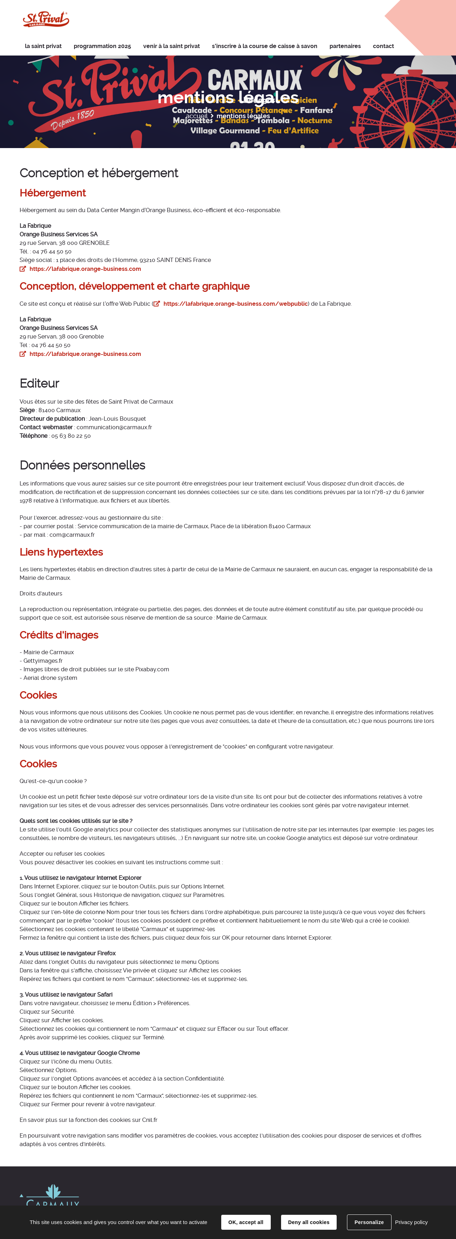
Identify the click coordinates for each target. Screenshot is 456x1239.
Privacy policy (411, 1222)
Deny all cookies (309, 1222)
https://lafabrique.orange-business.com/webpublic (236, 303)
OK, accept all (245, 1222)
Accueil (197, 116)
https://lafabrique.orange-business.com (85, 269)
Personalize (369, 1222)
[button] (171, 46)
